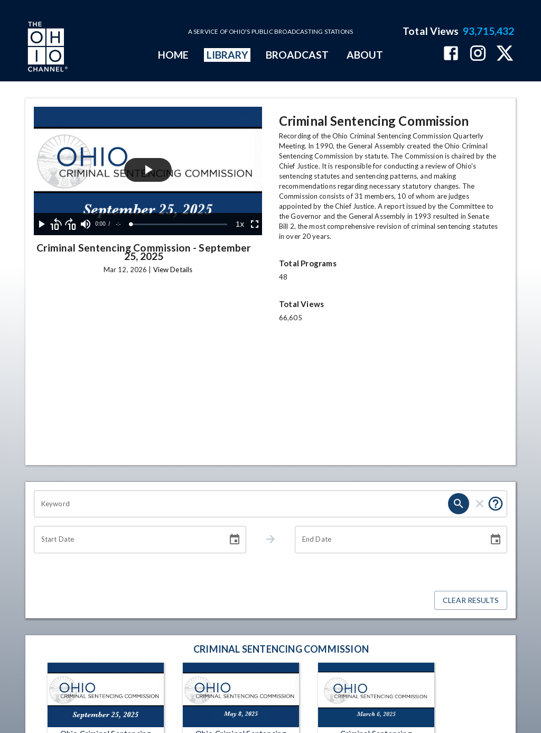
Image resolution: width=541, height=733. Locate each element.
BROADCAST (297, 55)
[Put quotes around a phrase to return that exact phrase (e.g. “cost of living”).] (495, 503)
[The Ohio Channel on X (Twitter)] (505, 54)
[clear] (479, 503)
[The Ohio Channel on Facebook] (451, 54)
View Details (172, 269)
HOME (173, 55)
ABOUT (365, 55)
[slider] (179, 224)
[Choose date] (234, 539)
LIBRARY (227, 55)
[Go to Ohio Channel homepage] (46, 48)
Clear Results (471, 600)
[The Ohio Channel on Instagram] (478, 54)
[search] (458, 503)
